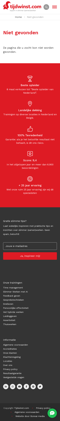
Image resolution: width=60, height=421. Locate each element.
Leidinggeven (10, 316)
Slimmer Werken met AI (15, 291)
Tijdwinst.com (21, 408)
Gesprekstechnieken (13, 300)
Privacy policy (10, 369)
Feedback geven (11, 295)
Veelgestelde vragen (13, 377)
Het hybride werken (13, 312)
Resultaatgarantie (12, 373)
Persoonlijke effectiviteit (16, 308)
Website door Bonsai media (30, 416)
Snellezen (8, 304)
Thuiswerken (9, 324)
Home (18, 17)
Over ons (7, 365)
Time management (13, 287)
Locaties (7, 361)
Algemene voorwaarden (15, 345)
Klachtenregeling (12, 357)
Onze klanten (10, 353)
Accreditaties (10, 349)
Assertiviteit (9, 320)
